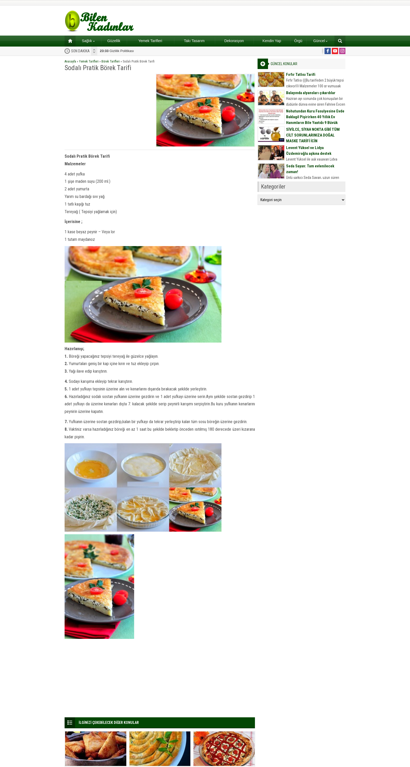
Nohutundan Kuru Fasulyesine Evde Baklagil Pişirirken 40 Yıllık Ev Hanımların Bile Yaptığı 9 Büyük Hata (315, 120)
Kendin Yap (272, 41)
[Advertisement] (108, 110)
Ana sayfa (68, 41)
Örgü (298, 41)
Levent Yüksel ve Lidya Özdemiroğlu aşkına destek (308, 150)
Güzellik (113, 41)
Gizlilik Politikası (117, 51)
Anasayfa (70, 61)
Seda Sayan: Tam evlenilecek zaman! (310, 169)
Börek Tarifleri (110, 61)
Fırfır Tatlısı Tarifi (300, 74)
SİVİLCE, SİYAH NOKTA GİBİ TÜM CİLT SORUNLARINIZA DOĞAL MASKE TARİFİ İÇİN (313, 135)
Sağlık (88, 41)
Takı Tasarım (194, 41)
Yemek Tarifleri (150, 41)
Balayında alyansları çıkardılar (310, 92)
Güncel (320, 41)
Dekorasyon (234, 41)
